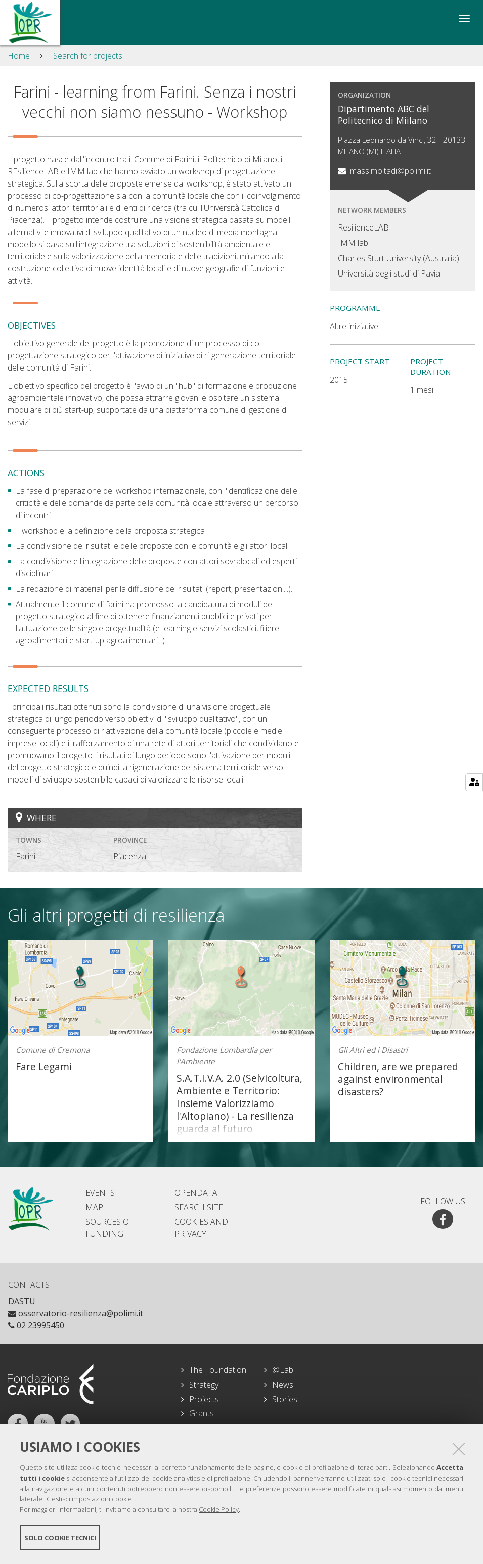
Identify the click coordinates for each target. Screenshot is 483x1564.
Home (19, 55)
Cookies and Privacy (201, 1227)
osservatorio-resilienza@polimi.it (75, 1313)
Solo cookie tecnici (60, 1537)
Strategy (203, 1384)
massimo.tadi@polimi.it (390, 170)
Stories (284, 1399)
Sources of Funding (109, 1227)
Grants (201, 1413)
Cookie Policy (219, 1509)
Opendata (195, 1193)
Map (94, 1207)
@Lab (282, 1369)
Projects (204, 1399)
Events (100, 1193)
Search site (198, 1207)
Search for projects (87, 55)
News (282, 1384)
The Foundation (217, 1369)
